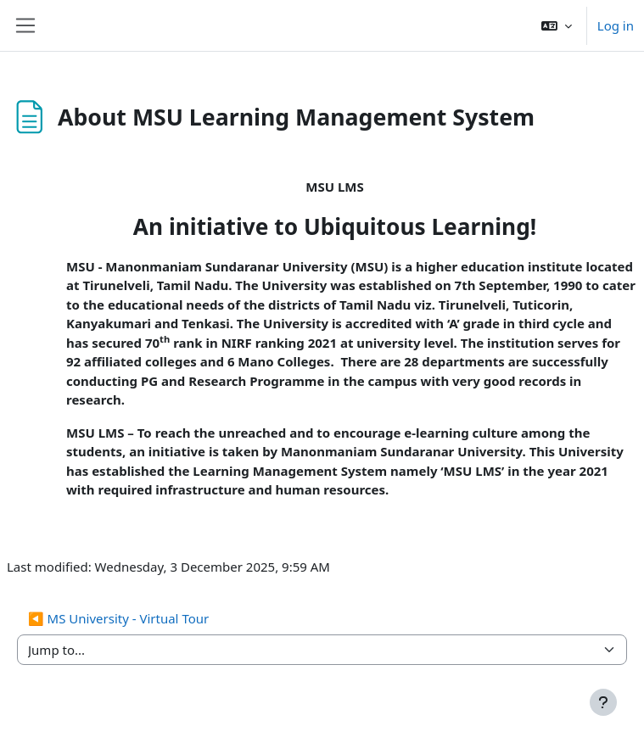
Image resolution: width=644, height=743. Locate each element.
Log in (615, 25)
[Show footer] (603, 702)
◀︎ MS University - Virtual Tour (118, 618)
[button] (556, 25)
